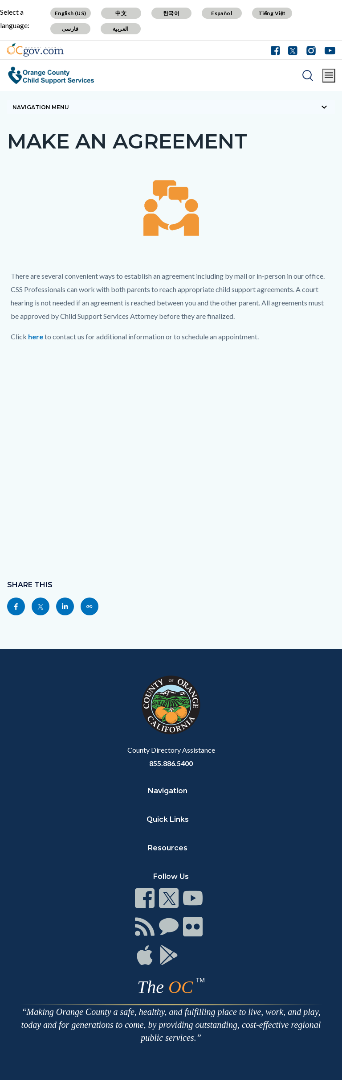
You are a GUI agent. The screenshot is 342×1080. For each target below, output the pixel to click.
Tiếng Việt (272, 13)
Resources (167, 848)
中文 (120, 13)
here (35, 336)
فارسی (70, 28)
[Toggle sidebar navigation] (171, 107)
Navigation (167, 791)
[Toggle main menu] (328, 75)
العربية (121, 28)
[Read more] (35, 50)
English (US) (70, 13)
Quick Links (168, 819)
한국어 (171, 13)
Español (221, 13)
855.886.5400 (171, 763)
